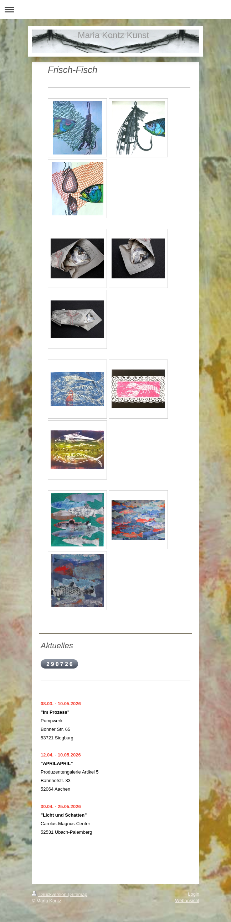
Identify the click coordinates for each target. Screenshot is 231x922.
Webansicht (187, 900)
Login (193, 894)
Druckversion (50, 894)
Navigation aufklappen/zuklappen (115, 9)
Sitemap (78, 894)
